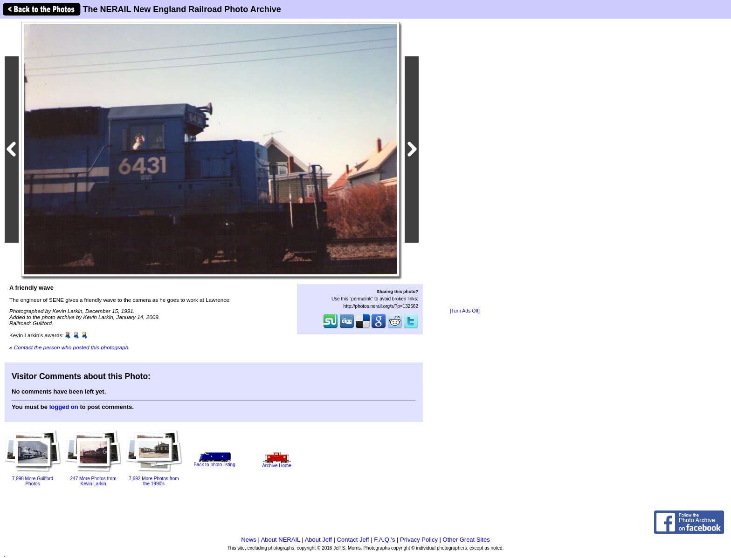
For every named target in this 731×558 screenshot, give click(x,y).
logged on (63, 406)
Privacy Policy (419, 539)
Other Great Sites (466, 539)
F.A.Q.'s (384, 539)
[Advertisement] (465, 164)
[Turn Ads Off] (465, 310)
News (248, 539)
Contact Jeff (353, 539)
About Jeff (318, 539)
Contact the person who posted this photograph (71, 347)
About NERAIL (280, 539)
